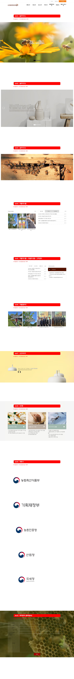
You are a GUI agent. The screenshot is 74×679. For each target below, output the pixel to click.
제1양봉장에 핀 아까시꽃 (15, 327)
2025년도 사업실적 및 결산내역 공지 (44, 216)
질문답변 (55, 211)
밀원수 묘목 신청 (63, 5)
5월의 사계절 (29, 327)
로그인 (52, 1)
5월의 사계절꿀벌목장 (13, 229)
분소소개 (40, 4)
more (35, 211)
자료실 (49, 211)
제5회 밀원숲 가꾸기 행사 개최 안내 (44, 218)
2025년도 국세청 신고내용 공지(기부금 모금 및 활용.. (47, 213)
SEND (37, 654)
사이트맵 (62, 1)
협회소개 (28, 4)
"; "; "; (41, 623)
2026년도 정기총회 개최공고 (43, 222)
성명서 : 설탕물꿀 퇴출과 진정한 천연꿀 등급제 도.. (47, 220)
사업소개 (34, 4)
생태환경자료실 (51, 5)
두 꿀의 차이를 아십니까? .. (22, 230)
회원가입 (56, 1)
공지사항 (41, 211)
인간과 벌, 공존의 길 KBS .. (31, 230)
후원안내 (57, 4)
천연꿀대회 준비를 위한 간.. (44, 327)
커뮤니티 (45, 4)
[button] (2, 42)
